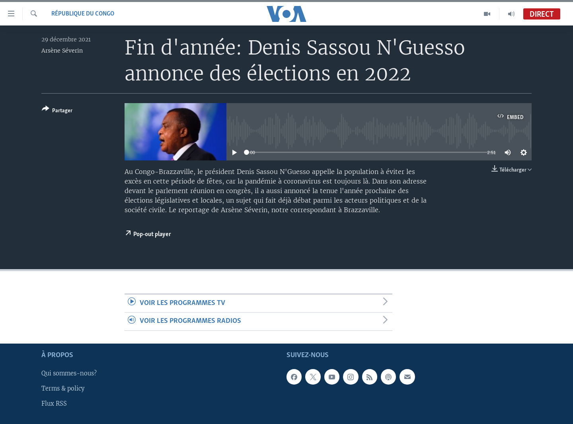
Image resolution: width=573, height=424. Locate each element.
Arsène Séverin (62, 50)
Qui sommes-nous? (69, 373)
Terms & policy (62, 388)
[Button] (57, 111)
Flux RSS (54, 403)
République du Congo (82, 14)
